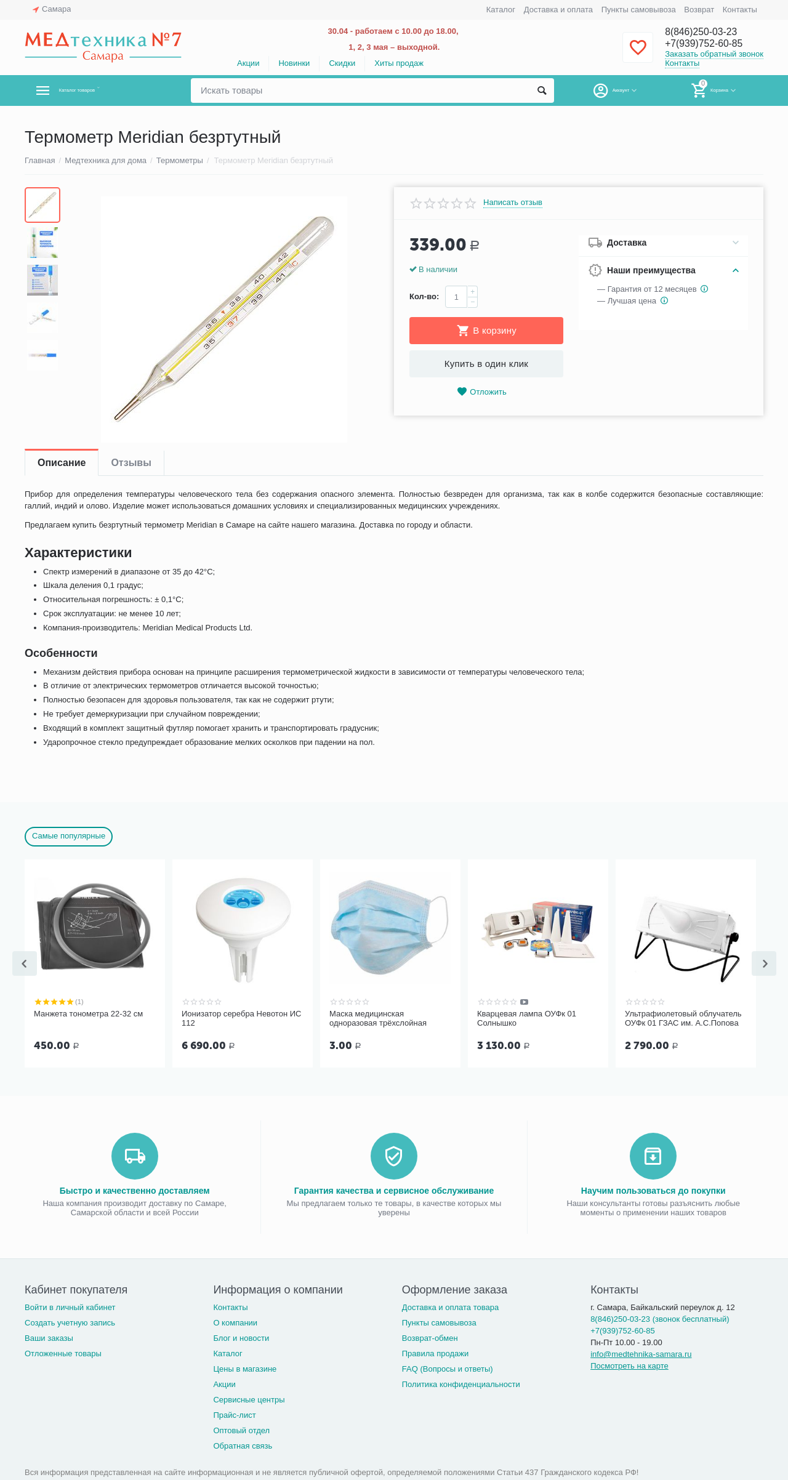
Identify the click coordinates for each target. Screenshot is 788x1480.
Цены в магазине (244, 1367)
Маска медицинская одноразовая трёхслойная (378, 1018)
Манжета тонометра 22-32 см (88, 1013)
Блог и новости (241, 1336)
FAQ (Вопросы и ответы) (447, 1367)
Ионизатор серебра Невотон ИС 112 (241, 1018)
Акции (248, 63)
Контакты (740, 9)
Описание (62, 462)
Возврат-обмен (430, 1336)
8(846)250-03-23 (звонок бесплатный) (659, 1317)
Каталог (500, 9)
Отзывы (131, 462)
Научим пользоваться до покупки (653, 1189)
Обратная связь (242, 1444)
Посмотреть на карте (629, 1364)
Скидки (342, 63)
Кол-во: (424, 296)
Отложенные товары (63, 1352)
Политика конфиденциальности (461, 1383)
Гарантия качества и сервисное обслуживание (394, 1189)
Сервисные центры (248, 1398)
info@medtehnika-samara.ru (640, 1352)
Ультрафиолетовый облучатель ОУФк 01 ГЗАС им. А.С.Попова (683, 1018)
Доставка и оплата (558, 9)
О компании (235, 1321)
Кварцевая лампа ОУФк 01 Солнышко (526, 1018)
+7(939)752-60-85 (709, 44)
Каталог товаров (97, 90)
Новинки (294, 63)
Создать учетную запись (70, 1321)
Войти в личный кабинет (70, 1306)
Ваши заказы (49, 1336)
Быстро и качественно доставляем (135, 1189)
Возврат (699, 9)
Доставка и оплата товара (450, 1306)
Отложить (481, 392)
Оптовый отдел (241, 1429)
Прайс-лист (234, 1413)
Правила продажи (435, 1352)
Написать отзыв (512, 202)
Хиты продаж (399, 63)
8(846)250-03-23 (706, 32)
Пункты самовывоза (638, 9)
